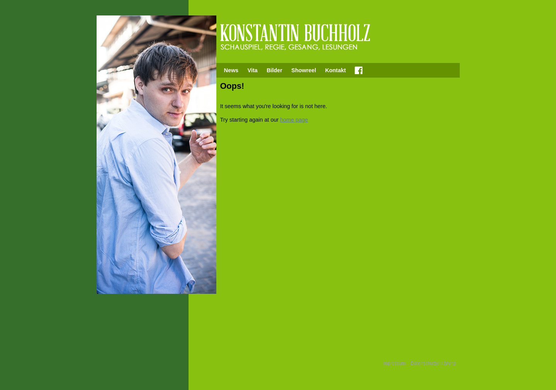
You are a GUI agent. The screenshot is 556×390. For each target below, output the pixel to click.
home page (294, 120)
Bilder (274, 70)
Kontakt (335, 70)
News (231, 70)
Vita (252, 70)
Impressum (394, 363)
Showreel (303, 70)
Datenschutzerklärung (433, 363)
